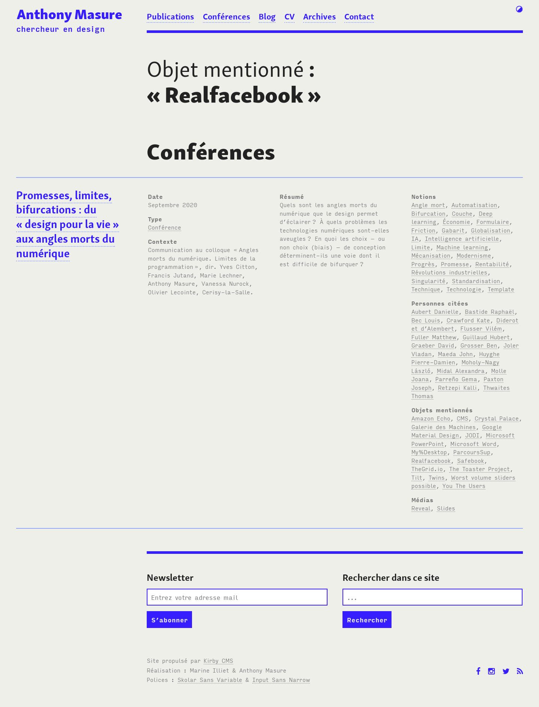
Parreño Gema (456, 378)
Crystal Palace (497, 418)
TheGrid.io (427, 468)
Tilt (416, 477)
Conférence (164, 227)
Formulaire (492, 221)
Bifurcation (428, 213)
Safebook (470, 460)
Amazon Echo (430, 418)
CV (289, 16)
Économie (456, 221)
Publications (170, 16)
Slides (446, 508)
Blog (267, 16)
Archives (319, 16)
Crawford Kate (468, 320)
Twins (437, 477)
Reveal (420, 508)
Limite (420, 247)
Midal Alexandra (461, 370)
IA (414, 238)
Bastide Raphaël (489, 311)
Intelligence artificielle (462, 238)
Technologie (464, 288)
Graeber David (432, 345)
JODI (472, 435)
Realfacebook (431, 460)
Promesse (455, 263)
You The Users (463, 485)
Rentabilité (492, 263)
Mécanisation (430, 255)
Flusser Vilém (481, 328)
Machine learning (462, 247)
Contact (359, 16)
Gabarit (453, 230)
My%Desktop (429, 451)
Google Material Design (456, 431)
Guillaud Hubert (486, 336)
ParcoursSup (471, 451)
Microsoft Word (473, 443)
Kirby (218, 660)
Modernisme (474, 255)
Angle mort (428, 204)
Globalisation (490, 230)
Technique (425, 288)
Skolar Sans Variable (209, 679)
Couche (462, 213)
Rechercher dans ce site (390, 577)
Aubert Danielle (435, 311)
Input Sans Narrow (281, 679)
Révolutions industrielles (449, 272)
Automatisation (474, 204)
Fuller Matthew (433, 336)
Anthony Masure (69, 14)
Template (501, 288)
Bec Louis (425, 320)
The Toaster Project (479, 468)
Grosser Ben (478, 345)
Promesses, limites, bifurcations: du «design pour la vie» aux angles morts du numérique (67, 224)
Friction (423, 230)
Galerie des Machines (443, 426)
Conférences (226, 16)
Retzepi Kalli (457, 387)
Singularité (428, 280)
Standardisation (476, 280)
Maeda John (455, 353)
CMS (462, 418)
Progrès (423, 263)
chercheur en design (60, 28)
